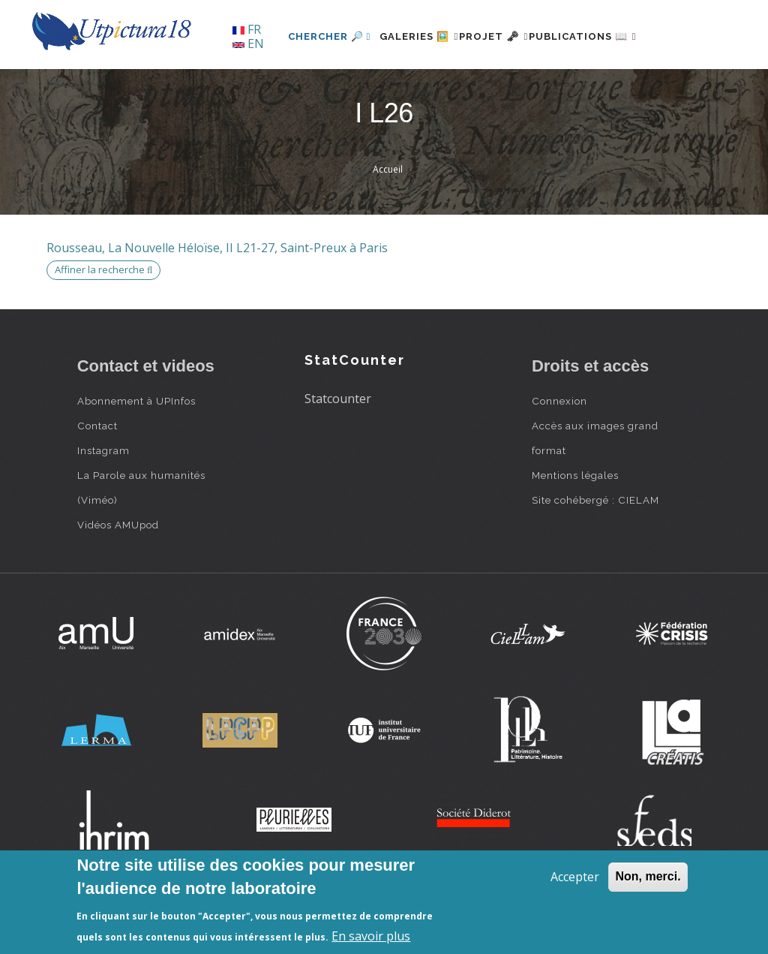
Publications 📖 (580, 87)
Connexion (559, 452)
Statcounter (337, 450)
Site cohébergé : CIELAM (595, 551)
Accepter (574, 876)
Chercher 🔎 (283, 87)
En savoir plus (371, 936)
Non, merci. (647, 876)
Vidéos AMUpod (118, 576)
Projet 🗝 (473, 87)
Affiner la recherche (103, 321)
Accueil (388, 221)
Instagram (103, 501)
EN (248, 43)
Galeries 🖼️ (381, 87)
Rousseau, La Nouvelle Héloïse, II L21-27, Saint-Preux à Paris (217, 298)
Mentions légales (575, 526)
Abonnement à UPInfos (136, 452)
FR (246, 29)
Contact (97, 477)
